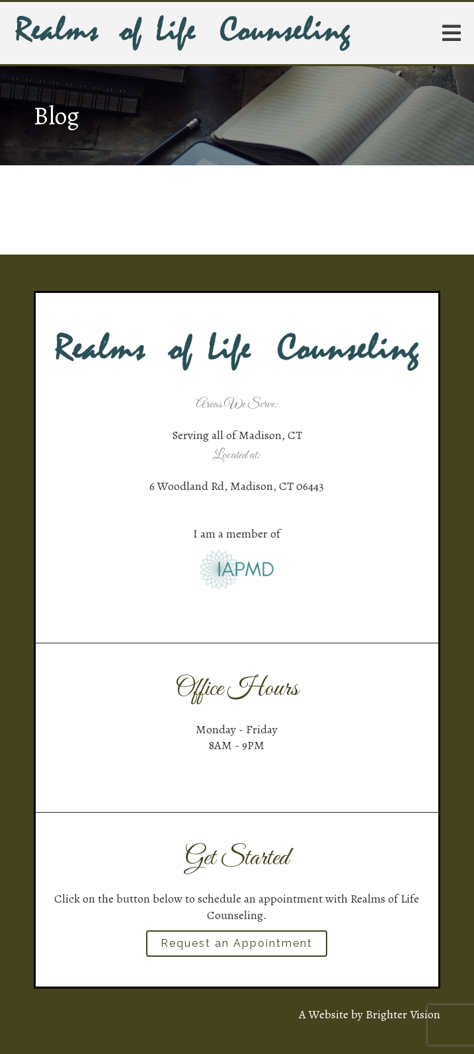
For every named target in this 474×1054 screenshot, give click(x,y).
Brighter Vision (403, 1014)
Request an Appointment (237, 943)
